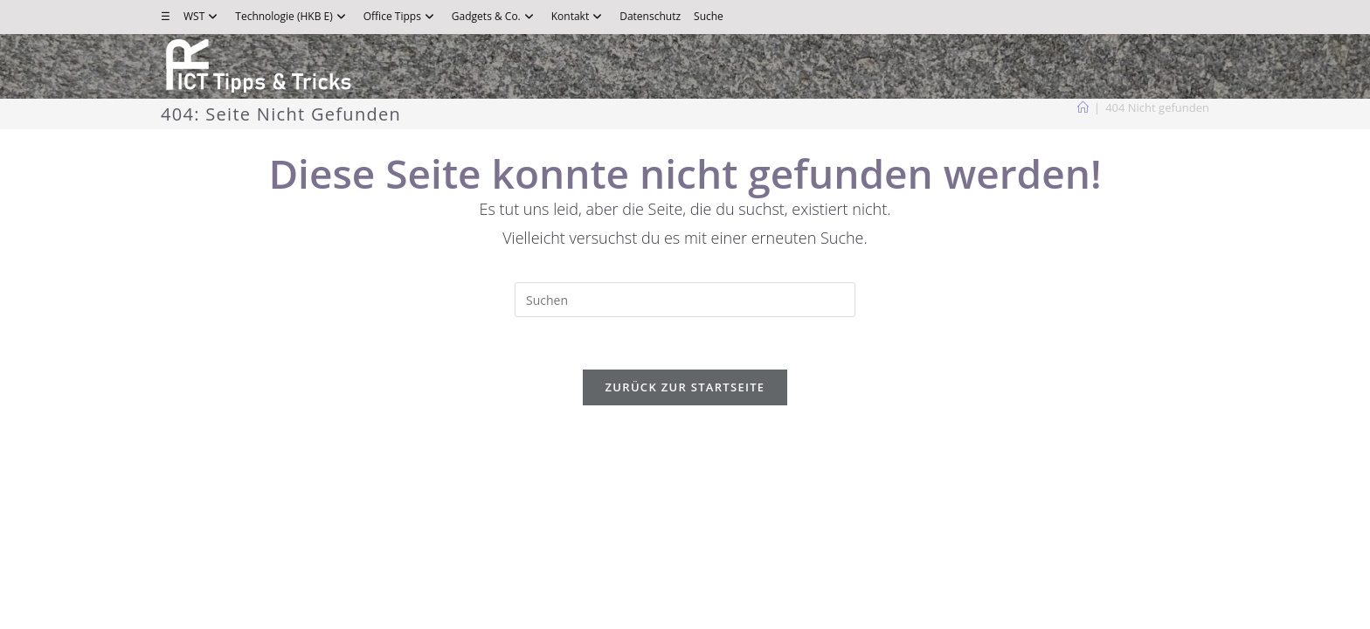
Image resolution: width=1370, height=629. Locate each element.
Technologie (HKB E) (292, 16)
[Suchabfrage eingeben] (685, 299)
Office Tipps (401, 16)
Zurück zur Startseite (685, 387)
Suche (708, 16)
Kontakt (578, 16)
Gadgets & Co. (495, 16)
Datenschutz (650, 16)
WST (202, 16)
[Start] (1083, 107)
